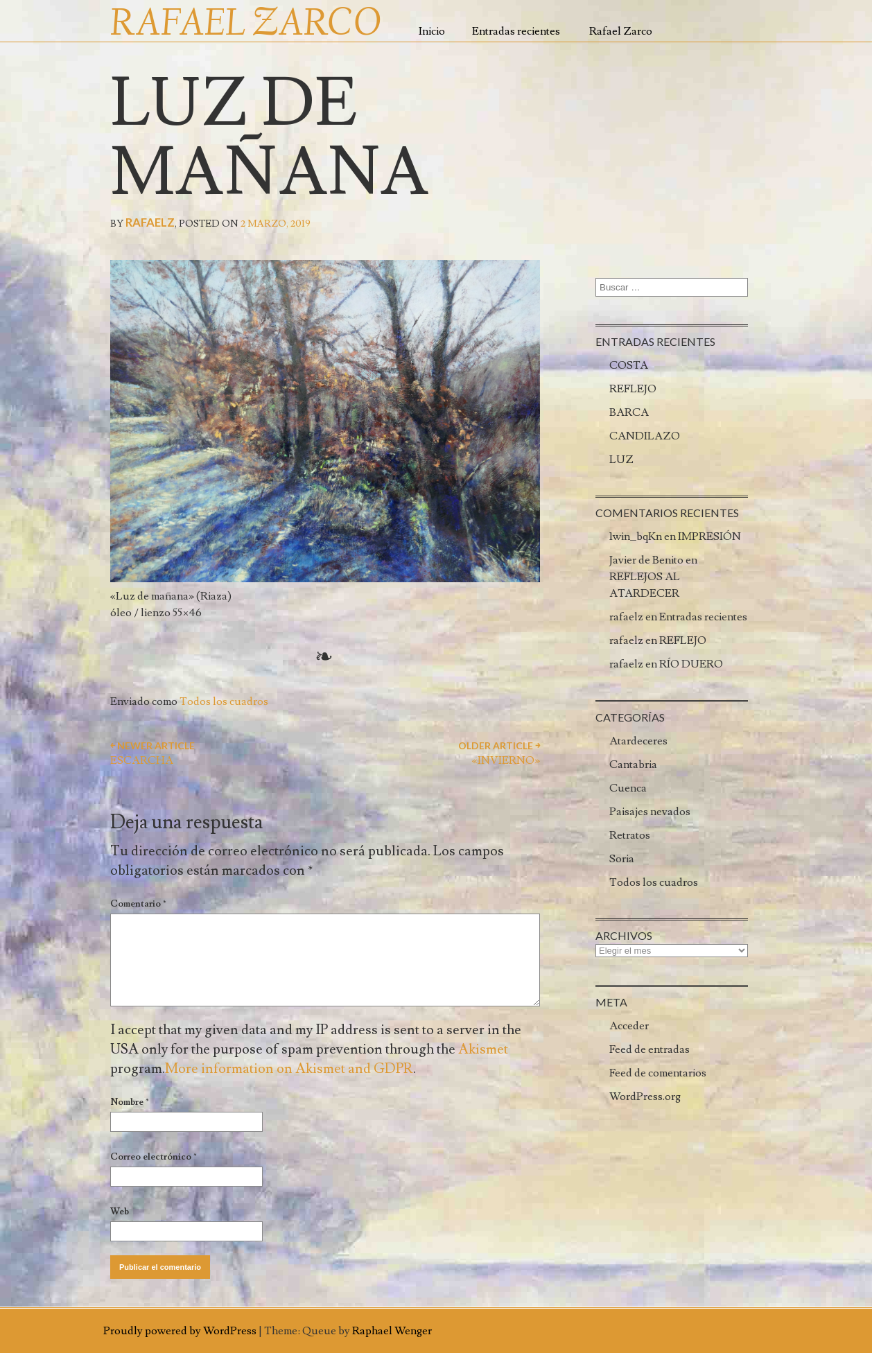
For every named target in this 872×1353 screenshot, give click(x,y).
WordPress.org (645, 1096)
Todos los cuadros (224, 701)
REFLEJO (632, 389)
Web (119, 1211)
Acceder (629, 1026)
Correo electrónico (153, 1156)
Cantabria (633, 764)
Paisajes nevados (649, 812)
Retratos (629, 835)
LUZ (621, 459)
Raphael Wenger (392, 1331)
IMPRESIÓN (709, 536)
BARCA (629, 412)
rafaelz (150, 222)
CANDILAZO (644, 436)
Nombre (129, 1102)
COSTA (628, 365)
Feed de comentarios (657, 1073)
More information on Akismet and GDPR (289, 1069)
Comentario (138, 903)
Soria (621, 859)
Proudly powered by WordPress (179, 1331)
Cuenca (628, 788)
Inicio (432, 31)
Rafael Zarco (620, 31)
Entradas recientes (516, 31)
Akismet (483, 1049)
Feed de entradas (649, 1049)
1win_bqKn (635, 536)
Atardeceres (638, 741)
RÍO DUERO (691, 664)
